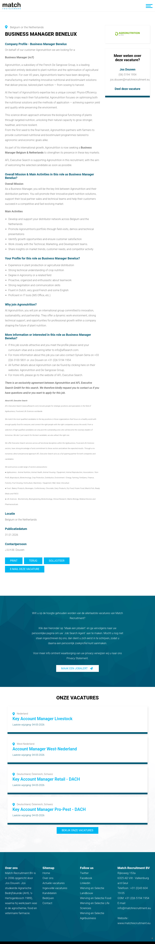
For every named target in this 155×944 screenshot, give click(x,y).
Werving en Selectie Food (95, 898)
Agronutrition (12, 64)
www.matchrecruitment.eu (134, 923)
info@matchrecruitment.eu (134, 908)
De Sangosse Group (63, 64)
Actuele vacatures (53, 883)
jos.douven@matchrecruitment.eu (130, 79)
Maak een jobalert (74, 668)
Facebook (86, 878)
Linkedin (85, 883)
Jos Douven (128, 69)
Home (46, 873)
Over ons (48, 878)
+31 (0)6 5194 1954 (137, 898)
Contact (47, 903)
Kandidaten (49, 893)
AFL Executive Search (69, 375)
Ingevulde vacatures (54, 888)
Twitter (84, 873)
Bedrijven (48, 898)
